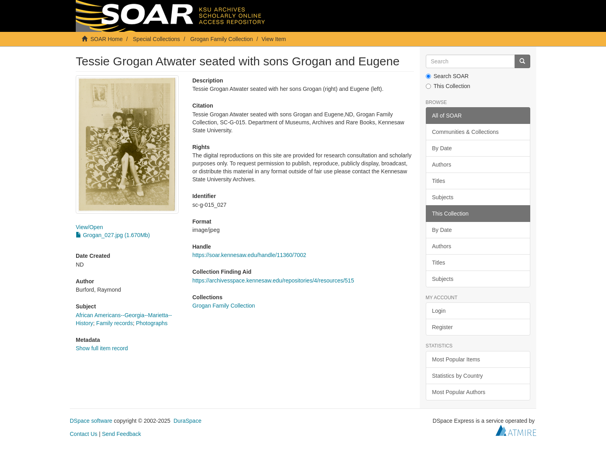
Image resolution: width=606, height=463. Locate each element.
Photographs (151, 323)
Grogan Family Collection (221, 39)
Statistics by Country (457, 376)
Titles (438, 181)
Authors (441, 164)
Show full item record (102, 348)
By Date (442, 148)
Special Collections (156, 39)
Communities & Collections (465, 132)
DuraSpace (187, 421)
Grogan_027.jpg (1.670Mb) (113, 235)
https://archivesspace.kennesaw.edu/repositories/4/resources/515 (273, 280)
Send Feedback (121, 434)
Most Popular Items (456, 359)
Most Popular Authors (459, 392)
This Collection (448, 86)
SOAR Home (107, 39)
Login (439, 311)
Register (442, 327)
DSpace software (91, 421)
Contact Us (83, 434)
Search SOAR (447, 76)
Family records (114, 323)
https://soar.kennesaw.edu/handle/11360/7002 (249, 255)
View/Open (89, 227)
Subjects (443, 197)
